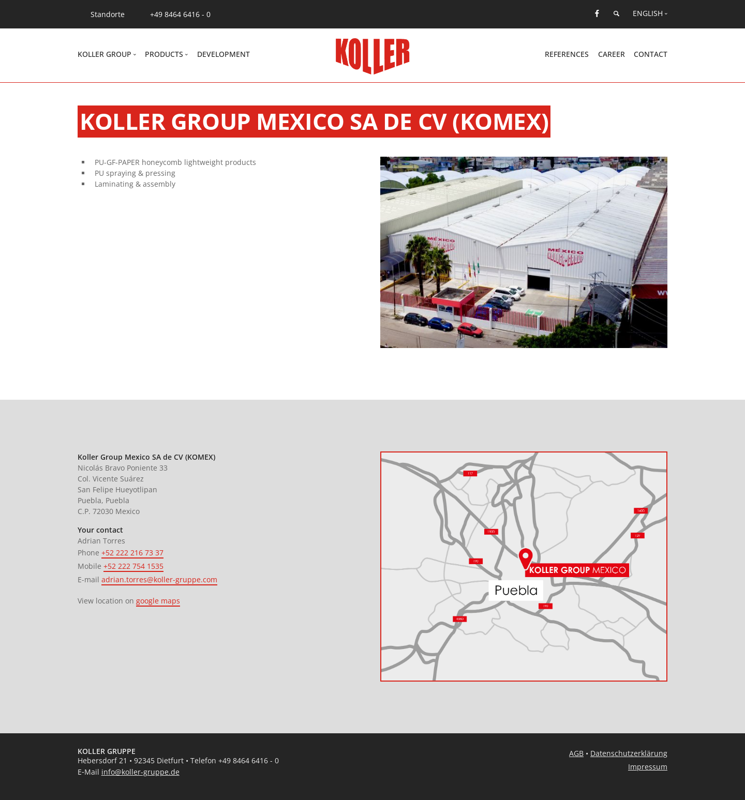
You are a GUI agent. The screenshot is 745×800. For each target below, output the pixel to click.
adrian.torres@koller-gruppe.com (159, 579)
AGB (576, 753)
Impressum (647, 767)
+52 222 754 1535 (133, 566)
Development (223, 54)
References (567, 54)
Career (611, 54)
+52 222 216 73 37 (132, 552)
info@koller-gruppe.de (140, 772)
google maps (158, 601)
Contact (650, 54)
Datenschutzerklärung (628, 753)
